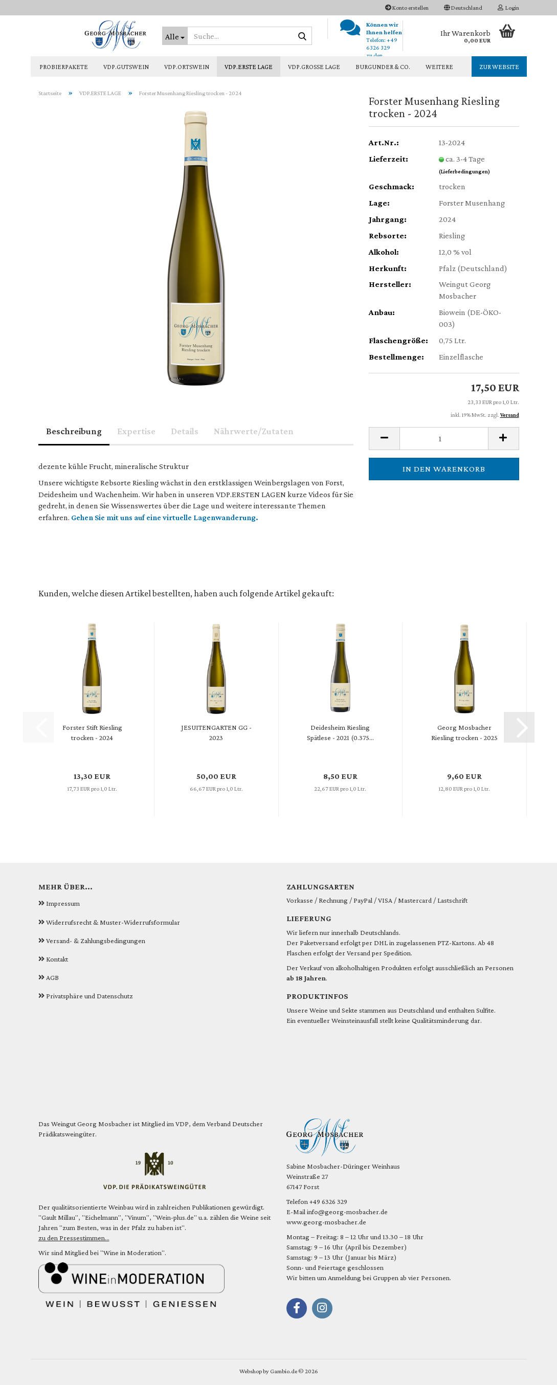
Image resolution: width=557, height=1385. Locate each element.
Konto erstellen (407, 7)
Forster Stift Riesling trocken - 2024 (92, 732)
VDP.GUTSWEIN (126, 67)
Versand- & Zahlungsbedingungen (95, 940)
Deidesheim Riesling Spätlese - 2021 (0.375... (340, 732)
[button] (463, 7)
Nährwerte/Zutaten (254, 431)
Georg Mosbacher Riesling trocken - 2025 (464, 732)
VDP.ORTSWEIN (186, 67)
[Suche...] (175, 36)
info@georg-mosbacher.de (347, 1212)
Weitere (439, 67)
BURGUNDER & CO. (382, 67)
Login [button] (508, 7)
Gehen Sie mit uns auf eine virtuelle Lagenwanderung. (164, 517)
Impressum (63, 903)
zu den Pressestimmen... (73, 1238)
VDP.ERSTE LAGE (249, 67)
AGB (52, 977)
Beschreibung (74, 431)
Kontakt (57, 959)
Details (184, 431)
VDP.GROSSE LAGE (314, 67)
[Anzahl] (443, 438)
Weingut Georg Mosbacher (91, 1124)
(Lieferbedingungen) (464, 171)
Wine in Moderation (132, 1252)
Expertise (136, 431)
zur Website (499, 67)
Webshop (250, 1371)
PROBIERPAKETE (63, 67)
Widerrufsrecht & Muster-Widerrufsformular (113, 922)
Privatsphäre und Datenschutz (89, 996)
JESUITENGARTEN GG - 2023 (216, 732)
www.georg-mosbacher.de (326, 1222)
